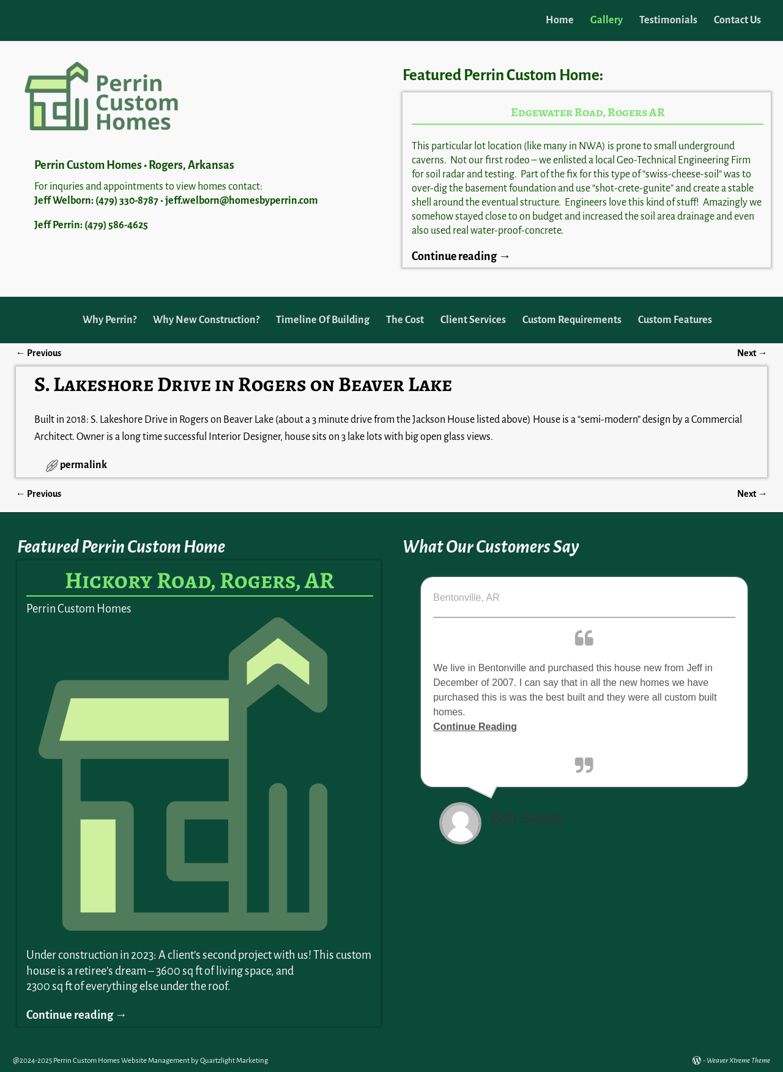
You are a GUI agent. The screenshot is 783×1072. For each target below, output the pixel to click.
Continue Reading (475, 726)
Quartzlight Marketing (234, 1061)
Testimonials (668, 20)
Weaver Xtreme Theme (738, 1061)
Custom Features (675, 320)
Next (752, 353)
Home (560, 20)
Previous (38, 353)
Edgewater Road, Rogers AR (588, 112)
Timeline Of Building (322, 320)
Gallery (606, 20)
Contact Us (737, 20)
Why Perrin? (109, 320)
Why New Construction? (206, 320)
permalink (83, 465)
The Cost (405, 320)
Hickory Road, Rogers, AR (199, 580)
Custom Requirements (572, 320)
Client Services (473, 320)
